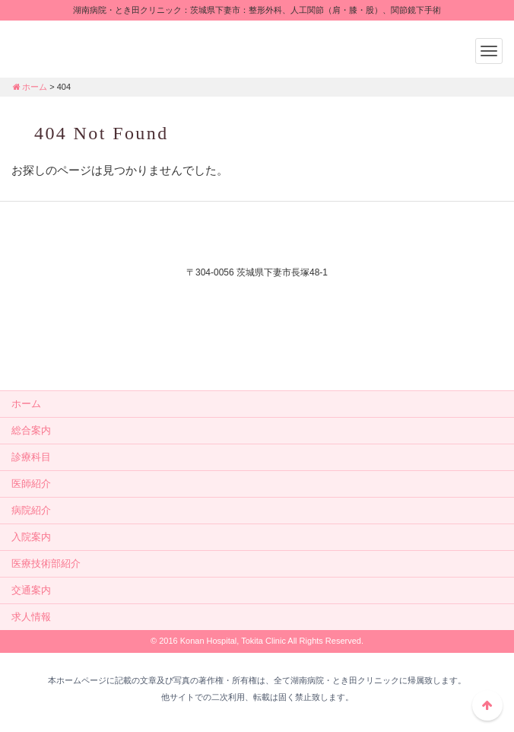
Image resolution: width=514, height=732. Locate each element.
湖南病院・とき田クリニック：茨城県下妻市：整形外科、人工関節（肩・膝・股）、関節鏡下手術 (106, 47)
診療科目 (31, 457)
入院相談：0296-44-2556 (257, 317)
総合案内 (31, 430)
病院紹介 (31, 510)
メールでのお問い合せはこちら (257, 350)
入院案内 (31, 537)
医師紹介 (31, 483)
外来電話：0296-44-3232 (257, 298)
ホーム (29, 86)
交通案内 (31, 590)
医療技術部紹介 (46, 563)
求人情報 (31, 616)
